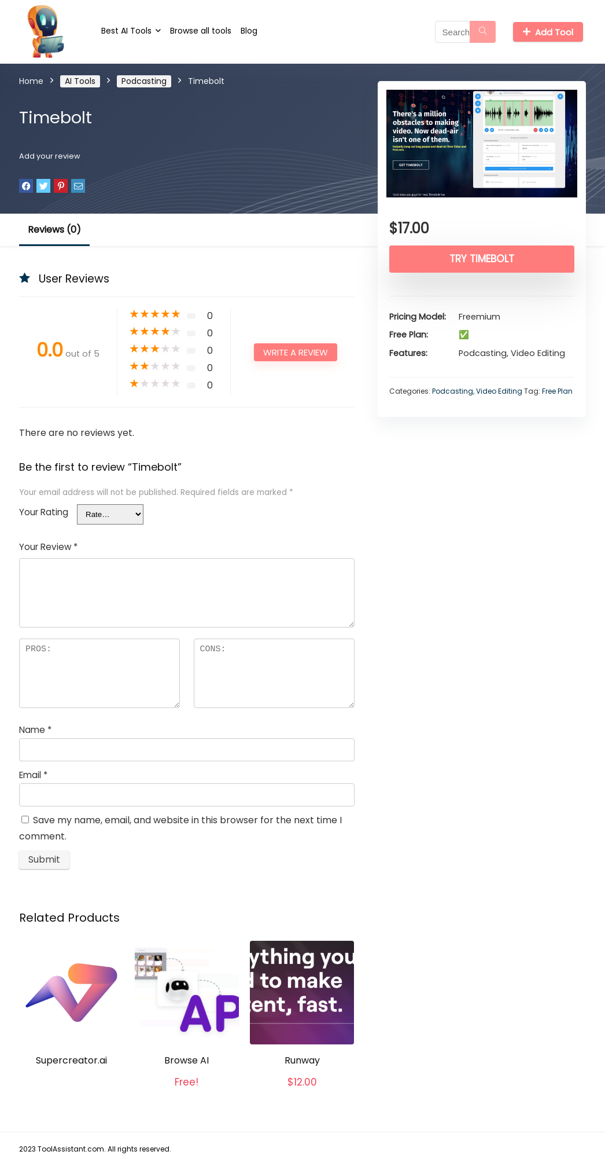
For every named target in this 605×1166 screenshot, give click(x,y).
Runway (302, 1060)
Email (33, 775)
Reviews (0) (54, 229)
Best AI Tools (126, 30)
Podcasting (144, 81)
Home (31, 81)
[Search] (483, 32)
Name (35, 730)
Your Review (48, 547)
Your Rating (43, 512)
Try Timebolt (481, 259)
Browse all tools (200, 30)
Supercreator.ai (71, 1060)
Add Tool (548, 32)
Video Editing (499, 391)
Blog (249, 30)
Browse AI (186, 1060)
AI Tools (80, 81)
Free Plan (557, 391)
